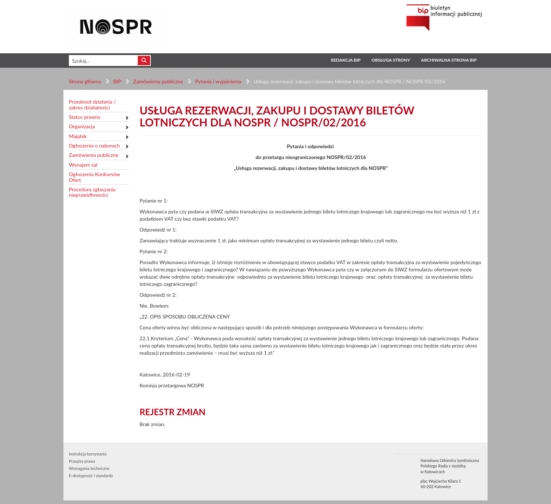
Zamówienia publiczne (158, 81)
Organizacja (82, 126)
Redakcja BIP (345, 60)
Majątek (78, 136)
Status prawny (84, 117)
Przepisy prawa (82, 461)
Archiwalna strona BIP (449, 60)
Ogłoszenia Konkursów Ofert (94, 177)
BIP (117, 81)
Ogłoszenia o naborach (94, 145)
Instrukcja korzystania (88, 453)
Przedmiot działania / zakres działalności (92, 104)
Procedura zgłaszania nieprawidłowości (92, 192)
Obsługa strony (391, 60)
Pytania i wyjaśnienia (218, 81)
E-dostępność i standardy (91, 475)
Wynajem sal (83, 164)
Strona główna (85, 81)
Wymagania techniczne (89, 468)
